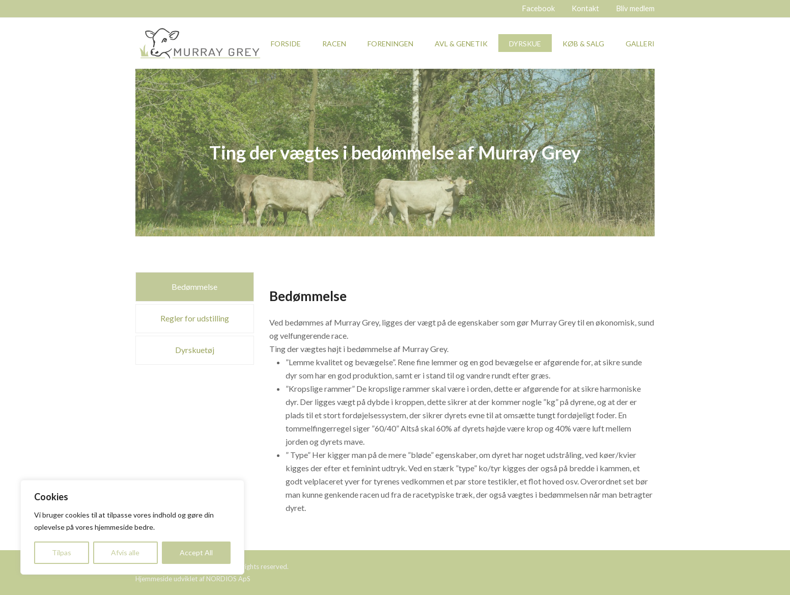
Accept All (196, 552)
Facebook (538, 8)
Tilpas (61, 552)
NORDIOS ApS (228, 579)
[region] (132, 527)
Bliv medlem (635, 8)
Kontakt (585, 8)
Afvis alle (125, 552)
